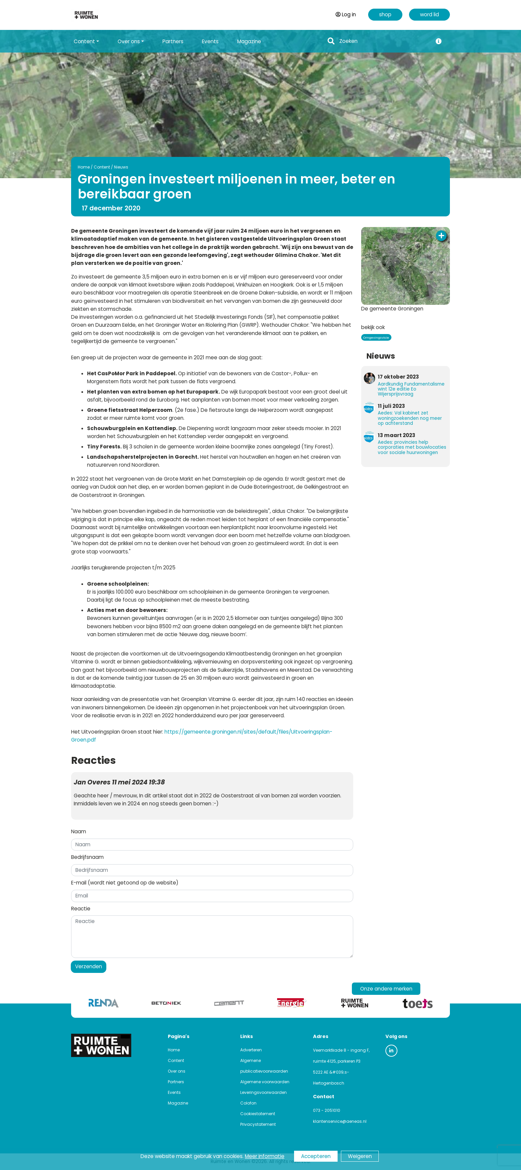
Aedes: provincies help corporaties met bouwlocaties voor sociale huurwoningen (412, 447)
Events (210, 41)
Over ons (176, 1071)
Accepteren (316, 1156)
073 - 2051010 (326, 1110)
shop (385, 14)
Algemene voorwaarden (264, 1082)
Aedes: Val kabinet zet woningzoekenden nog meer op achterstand (410, 418)
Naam (78, 831)
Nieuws (121, 167)
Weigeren (360, 1156)
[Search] (384, 41)
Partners (172, 41)
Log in (346, 14)
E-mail (124, 882)
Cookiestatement (257, 1113)
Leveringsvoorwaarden (263, 1092)
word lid (429, 14)
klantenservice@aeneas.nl (339, 1121)
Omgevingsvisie (376, 337)
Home (84, 167)
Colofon (248, 1103)
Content (102, 167)
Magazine (249, 41)
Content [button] (84, 41)
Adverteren (251, 1050)
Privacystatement (258, 1124)
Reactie (80, 908)
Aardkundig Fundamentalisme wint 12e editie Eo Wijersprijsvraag (411, 389)
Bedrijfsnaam (87, 857)
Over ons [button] (129, 41)
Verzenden (88, 966)
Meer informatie (264, 1156)
